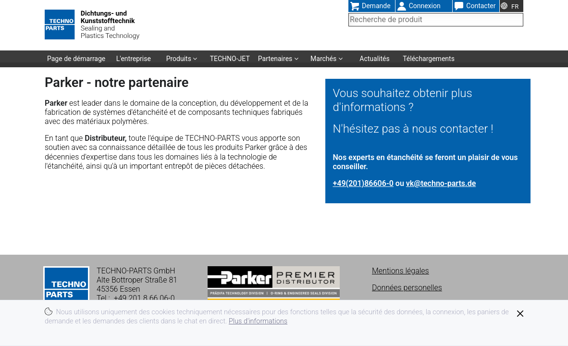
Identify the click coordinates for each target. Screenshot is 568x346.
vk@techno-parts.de (441, 183)
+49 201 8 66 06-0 (144, 298)
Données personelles (407, 287)
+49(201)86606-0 (363, 183)
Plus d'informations (258, 321)
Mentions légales (400, 270)
